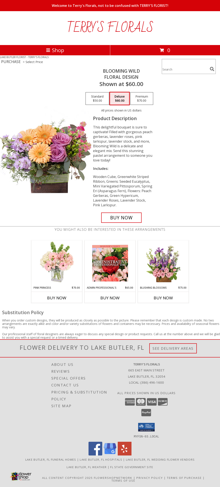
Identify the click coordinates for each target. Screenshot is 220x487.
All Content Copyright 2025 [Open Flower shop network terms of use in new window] (67, 477)
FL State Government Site (131, 467)
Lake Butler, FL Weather (87, 467)
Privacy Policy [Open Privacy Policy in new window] (149, 477)
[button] (146, 427)
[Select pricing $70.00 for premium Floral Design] (141, 98)
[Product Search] (185, 69)
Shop (55, 50)
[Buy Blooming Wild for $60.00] (121, 218)
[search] (212, 69)
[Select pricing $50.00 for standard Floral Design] (97, 98)
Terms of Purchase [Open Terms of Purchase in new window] (184, 477)
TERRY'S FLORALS (110, 28)
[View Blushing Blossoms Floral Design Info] (163, 263)
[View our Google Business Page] (110, 454)
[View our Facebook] (95, 454)
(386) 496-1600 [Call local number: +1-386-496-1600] (152, 382)
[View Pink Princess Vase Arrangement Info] (57, 263)
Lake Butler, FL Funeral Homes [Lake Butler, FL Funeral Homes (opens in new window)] (50, 459)
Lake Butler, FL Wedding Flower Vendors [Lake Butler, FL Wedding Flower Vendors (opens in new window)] (160, 459)
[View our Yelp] (124, 454)
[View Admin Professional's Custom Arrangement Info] (110, 263)
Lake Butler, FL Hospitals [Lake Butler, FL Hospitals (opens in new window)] (101, 459)
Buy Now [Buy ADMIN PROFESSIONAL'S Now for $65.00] (110, 298)
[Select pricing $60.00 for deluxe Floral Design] (119, 98)
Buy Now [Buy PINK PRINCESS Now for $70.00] (56, 298)
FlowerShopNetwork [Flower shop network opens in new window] (113, 477)
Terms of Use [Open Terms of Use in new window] (123, 480)
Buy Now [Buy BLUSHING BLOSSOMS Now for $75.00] (163, 298)
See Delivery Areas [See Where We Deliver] (173, 348)
